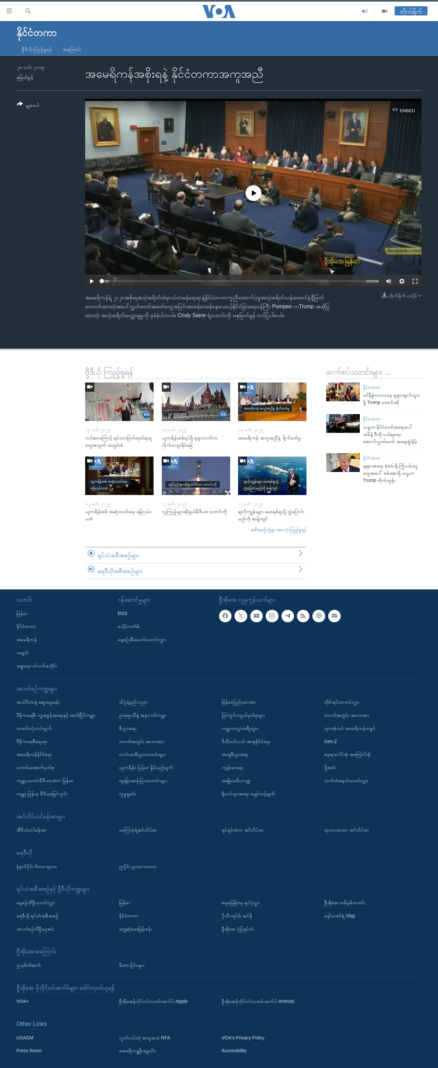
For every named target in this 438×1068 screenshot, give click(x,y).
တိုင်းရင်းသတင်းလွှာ (341, 702)
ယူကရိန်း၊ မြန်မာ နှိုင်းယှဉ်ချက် (146, 767)
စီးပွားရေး (127, 728)
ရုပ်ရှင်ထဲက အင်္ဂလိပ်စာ (243, 829)
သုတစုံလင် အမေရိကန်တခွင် (349, 728)
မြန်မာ (22, 613)
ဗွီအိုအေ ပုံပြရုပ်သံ (238, 928)
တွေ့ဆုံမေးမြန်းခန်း (135, 928)
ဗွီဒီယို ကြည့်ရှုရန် (37, 49)
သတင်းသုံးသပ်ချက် (34, 728)
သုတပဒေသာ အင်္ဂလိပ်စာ (346, 829)
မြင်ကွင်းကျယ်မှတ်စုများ (243, 715)
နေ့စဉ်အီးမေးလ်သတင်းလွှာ (142, 639)
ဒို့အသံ (330, 767)
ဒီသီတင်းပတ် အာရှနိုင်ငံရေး (246, 741)
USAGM (24, 1037)
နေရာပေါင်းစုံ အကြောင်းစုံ (347, 754)
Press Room (29, 1051)
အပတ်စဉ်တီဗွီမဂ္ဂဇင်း (35, 928)
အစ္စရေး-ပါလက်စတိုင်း (36, 665)
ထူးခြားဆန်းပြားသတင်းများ (143, 780)
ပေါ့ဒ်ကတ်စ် (128, 626)
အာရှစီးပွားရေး (235, 754)
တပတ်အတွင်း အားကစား (141, 741)
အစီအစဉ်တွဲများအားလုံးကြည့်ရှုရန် (278, 529)
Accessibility (234, 1051)
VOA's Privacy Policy (243, 1037)
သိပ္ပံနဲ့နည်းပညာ (133, 702)
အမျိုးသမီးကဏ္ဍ (236, 780)
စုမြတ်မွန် (24, 77)
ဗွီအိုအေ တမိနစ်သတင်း (345, 902)
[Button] (28, 106)
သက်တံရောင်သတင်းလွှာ (346, 780)
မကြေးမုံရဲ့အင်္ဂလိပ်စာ (138, 829)
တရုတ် (22, 652)
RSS (122, 613)
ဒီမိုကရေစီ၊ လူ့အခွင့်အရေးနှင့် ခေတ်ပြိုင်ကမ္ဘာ (55, 715)
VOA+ (22, 1001)
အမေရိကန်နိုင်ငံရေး (34, 754)
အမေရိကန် (26, 639)
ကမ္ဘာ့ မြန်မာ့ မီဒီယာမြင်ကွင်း (41, 793)
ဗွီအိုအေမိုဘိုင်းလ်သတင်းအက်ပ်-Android (258, 1001)
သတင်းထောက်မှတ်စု (35, 767)
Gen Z (330, 741)
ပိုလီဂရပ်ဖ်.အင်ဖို (237, 915)
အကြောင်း (71, 49)
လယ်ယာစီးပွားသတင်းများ (142, 754)
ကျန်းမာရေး (232, 767)
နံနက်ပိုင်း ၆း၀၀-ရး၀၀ (36, 866)
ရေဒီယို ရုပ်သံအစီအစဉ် (37, 915)
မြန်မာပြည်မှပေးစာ (239, 702)
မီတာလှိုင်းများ (131, 965)
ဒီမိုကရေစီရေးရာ (31, 741)
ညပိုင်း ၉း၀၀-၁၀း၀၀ (138, 866)
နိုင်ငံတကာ (371, 387)
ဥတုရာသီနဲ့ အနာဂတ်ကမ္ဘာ (142, 715)
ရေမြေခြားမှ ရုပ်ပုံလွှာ (241, 902)
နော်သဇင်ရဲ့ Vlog (339, 915)
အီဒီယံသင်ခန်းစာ (31, 829)
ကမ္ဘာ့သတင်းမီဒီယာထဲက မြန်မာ (45, 780)
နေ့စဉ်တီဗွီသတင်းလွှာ (35, 902)
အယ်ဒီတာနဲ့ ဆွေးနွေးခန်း (38, 702)
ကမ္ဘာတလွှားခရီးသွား (240, 728)
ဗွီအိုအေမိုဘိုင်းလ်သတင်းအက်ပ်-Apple (153, 1001)
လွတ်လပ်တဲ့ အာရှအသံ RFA (144, 1037)
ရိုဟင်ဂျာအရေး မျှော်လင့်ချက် (248, 793)
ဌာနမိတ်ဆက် (28, 965)
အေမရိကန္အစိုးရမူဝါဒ (137, 1051)
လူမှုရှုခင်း (127, 793)
